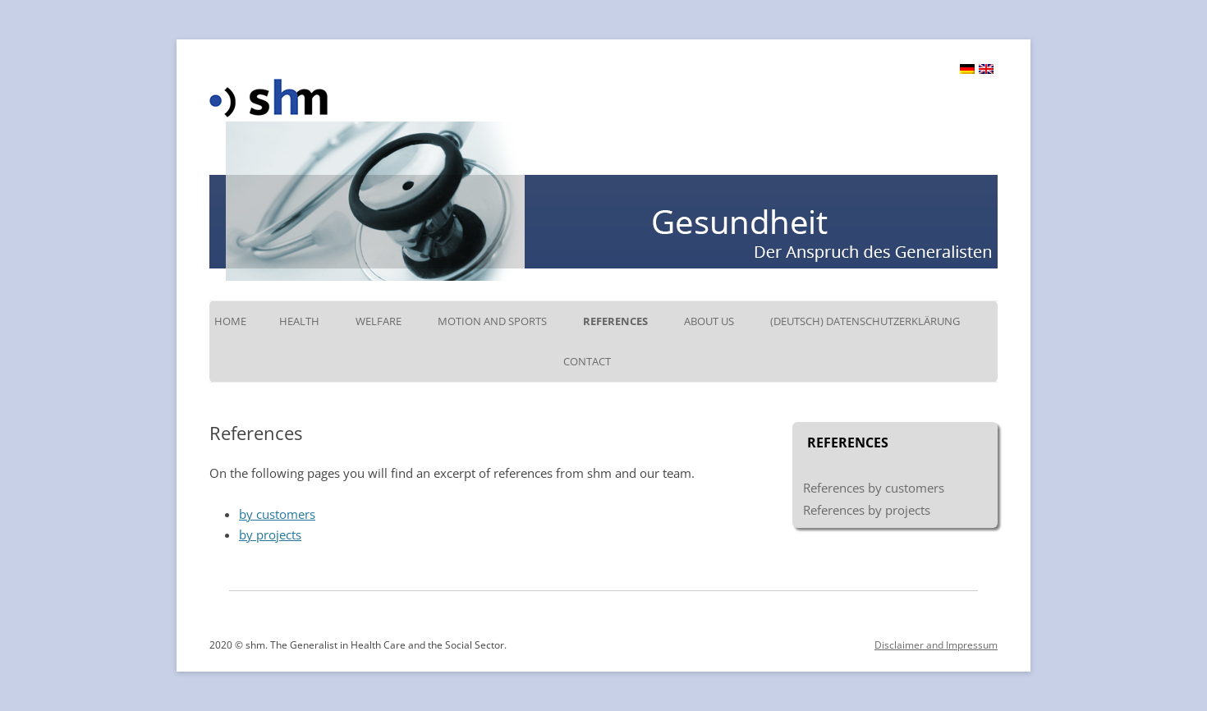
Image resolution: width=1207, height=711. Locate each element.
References (615, 321)
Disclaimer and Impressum (936, 645)
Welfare (379, 321)
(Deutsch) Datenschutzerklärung (865, 321)
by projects (270, 534)
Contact (587, 361)
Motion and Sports (492, 321)
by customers (277, 514)
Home (230, 321)
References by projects (866, 510)
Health (299, 321)
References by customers (873, 487)
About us (709, 321)
